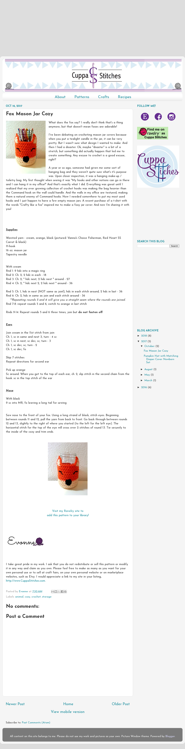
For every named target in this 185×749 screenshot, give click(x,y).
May (147, 375)
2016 (144, 387)
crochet (36, 597)
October (149, 346)
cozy (27, 597)
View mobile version (68, 712)
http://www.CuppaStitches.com (25, 580)
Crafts (103, 97)
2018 (144, 336)
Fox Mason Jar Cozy (156, 351)
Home (68, 704)
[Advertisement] (92, 23)
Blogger (170, 736)
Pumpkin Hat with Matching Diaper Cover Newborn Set (161, 359)
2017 (144, 341)
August (148, 369)
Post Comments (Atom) (36, 722)
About (60, 97)
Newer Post (15, 704)
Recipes (124, 97)
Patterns (81, 97)
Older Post (121, 704)
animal (19, 597)
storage (47, 597)
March (148, 380)
